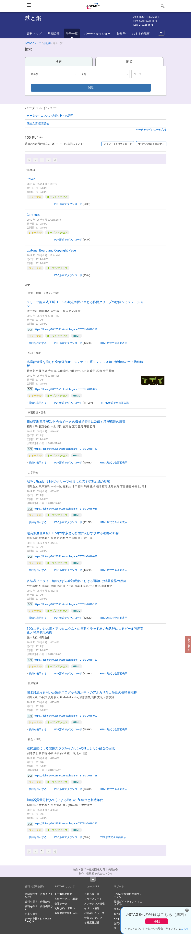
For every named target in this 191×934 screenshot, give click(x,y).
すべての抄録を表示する (151, 143)
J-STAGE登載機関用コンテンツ (128, 895)
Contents (33, 215)
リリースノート (93, 899)
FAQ (116, 918)
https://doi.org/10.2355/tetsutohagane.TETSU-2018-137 (65, 823)
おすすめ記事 (141, 33)
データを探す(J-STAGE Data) (38, 920)
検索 (58, 61)
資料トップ (34, 33)
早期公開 (54, 33)
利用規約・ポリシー (66, 908)
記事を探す (31, 913)
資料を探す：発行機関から (39, 907)
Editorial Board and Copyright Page (51, 250)
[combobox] (53, 74)
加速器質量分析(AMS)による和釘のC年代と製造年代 (65, 800)
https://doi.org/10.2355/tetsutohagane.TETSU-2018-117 (65, 329)
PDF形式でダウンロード (68, 204)
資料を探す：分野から (37, 901)
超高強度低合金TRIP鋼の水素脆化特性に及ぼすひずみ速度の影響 (73, 533)
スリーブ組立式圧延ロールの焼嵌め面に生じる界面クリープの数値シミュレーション (85, 304)
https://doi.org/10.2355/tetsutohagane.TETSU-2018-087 (65, 556)
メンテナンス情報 (94, 903)
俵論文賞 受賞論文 (38, 123)
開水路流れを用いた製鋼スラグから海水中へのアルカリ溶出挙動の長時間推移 (82, 692)
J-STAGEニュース (94, 913)
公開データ (60, 903)
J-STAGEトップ (33, 43)
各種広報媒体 (92, 922)
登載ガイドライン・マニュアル (128, 903)
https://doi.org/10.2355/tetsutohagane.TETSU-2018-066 (65, 508)
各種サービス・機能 (66, 899)
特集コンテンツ (93, 917)
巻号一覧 (72, 33)
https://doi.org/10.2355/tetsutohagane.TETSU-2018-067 (65, 389)
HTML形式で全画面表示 (113, 343)
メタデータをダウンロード (118, 143)
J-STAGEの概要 (63, 894)
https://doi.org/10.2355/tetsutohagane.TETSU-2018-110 (65, 604)
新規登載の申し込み (66, 913)
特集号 (121, 33)
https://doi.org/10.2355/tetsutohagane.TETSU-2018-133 (65, 659)
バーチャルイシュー (97, 33)
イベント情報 (92, 908)
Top (93, 879)
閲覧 (129, 61)
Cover (31, 179)
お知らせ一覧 (92, 894)
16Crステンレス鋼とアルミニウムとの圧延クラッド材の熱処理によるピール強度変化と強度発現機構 (85, 630)
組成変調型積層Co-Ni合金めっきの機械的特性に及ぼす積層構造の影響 (76, 421)
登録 (157, 921)
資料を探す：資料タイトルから (39, 895)
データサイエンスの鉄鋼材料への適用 (50, 115)
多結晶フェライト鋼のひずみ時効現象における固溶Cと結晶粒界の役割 (76, 581)
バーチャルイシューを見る (151, 129)
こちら (185, 928)
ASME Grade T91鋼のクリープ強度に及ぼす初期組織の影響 (68, 481)
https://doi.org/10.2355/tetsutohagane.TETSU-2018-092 (65, 715)
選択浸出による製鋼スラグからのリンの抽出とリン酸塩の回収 (71, 748)
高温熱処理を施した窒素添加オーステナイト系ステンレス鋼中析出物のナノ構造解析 (85, 364)
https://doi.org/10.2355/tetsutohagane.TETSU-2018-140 (65, 448)
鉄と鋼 (47, 43)
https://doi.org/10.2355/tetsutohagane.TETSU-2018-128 (65, 775)
